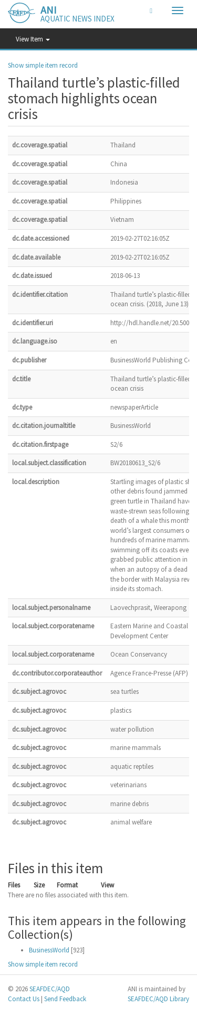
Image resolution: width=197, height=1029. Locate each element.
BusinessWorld (49, 950)
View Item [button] (33, 39)
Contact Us (23, 998)
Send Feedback (65, 998)
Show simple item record (43, 65)
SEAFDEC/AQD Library (158, 998)
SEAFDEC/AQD (49, 988)
